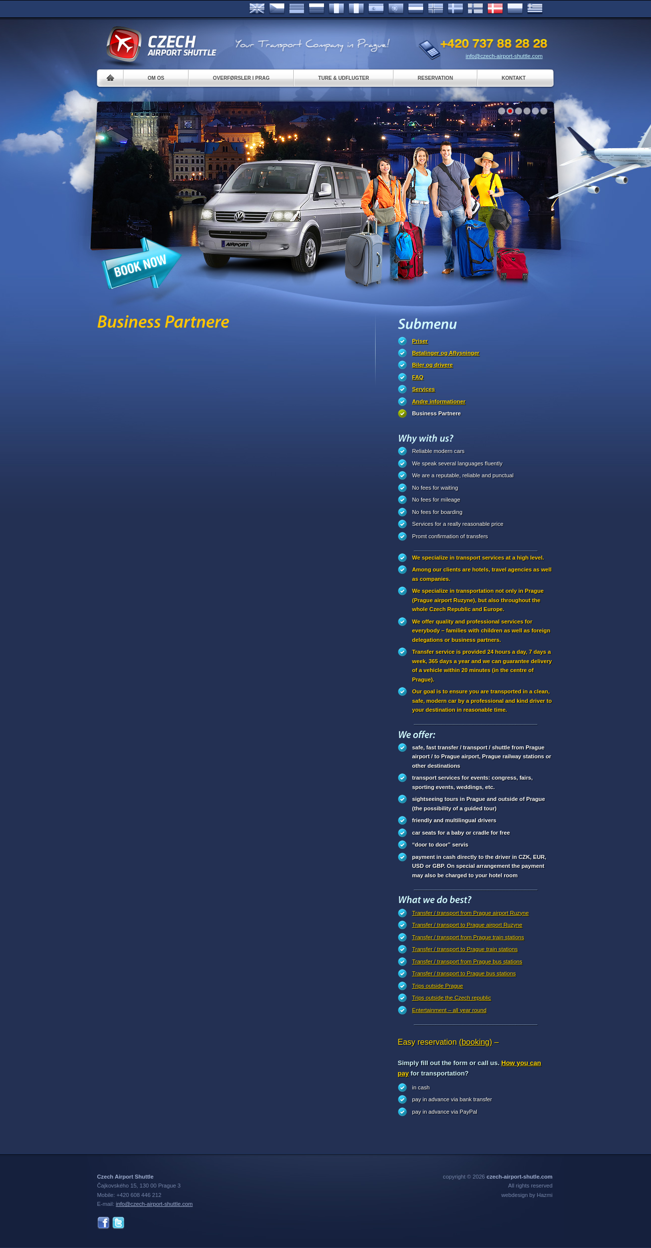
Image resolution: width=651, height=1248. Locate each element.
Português (396, 8)
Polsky (515, 8)
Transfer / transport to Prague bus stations (464, 973)
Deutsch (297, 8)
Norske (436, 8)
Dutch (416, 8)
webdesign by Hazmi (526, 1195)
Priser (420, 341)
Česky (277, 8)
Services (423, 389)
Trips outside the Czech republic (451, 998)
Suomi (475, 8)
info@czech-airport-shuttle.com (504, 56)
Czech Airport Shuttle (160, 44)
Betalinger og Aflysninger (446, 353)
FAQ (418, 377)
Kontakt (514, 78)
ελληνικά (535, 8)
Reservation (435, 78)
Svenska (455, 8)
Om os (156, 78)
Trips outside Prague (437, 986)
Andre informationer (439, 401)
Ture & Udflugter (343, 78)
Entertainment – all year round (449, 1010)
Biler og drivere (432, 365)
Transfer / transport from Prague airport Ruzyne (470, 913)
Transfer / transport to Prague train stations (465, 949)
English (257, 8)
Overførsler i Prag (241, 78)
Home (110, 78)
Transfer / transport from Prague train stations (468, 937)
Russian (317, 8)
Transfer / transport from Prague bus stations (467, 961)
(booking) (475, 1042)
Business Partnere (436, 413)
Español (376, 8)
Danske (495, 8)
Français (336, 8)
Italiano (356, 8)
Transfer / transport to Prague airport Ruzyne (467, 925)
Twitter (118, 1223)
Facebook (103, 1223)
